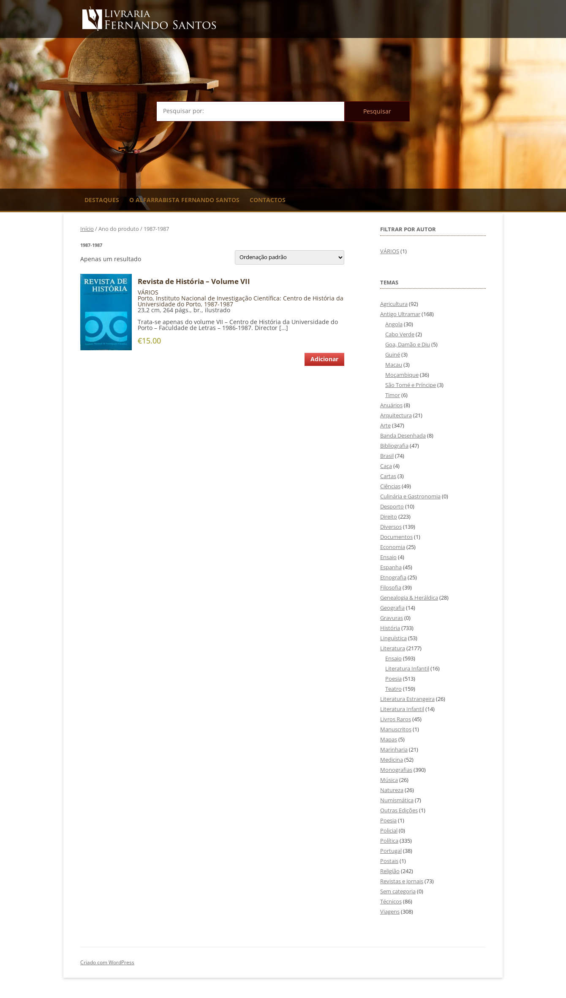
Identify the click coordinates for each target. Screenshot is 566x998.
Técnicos (391, 901)
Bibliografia (394, 445)
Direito (388, 516)
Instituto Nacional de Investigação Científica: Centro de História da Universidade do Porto (240, 301)
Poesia (393, 678)
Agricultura (394, 304)
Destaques (101, 200)
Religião (390, 871)
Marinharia (394, 749)
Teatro (393, 688)
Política (389, 840)
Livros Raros (395, 719)
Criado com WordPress (107, 962)
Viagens (390, 911)
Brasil (387, 456)
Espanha (391, 567)
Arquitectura (396, 415)
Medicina (391, 759)
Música (389, 780)
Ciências (390, 486)
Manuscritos (395, 729)
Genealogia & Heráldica (409, 597)
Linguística (393, 638)
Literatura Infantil (407, 668)
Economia (392, 547)
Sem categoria (398, 891)
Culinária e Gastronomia (410, 496)
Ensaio (388, 557)
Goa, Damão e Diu (407, 344)
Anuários (391, 405)
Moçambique (402, 375)
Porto (145, 298)
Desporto (392, 506)
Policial (388, 830)
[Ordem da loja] (289, 257)
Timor (392, 395)
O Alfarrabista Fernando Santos (184, 200)
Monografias (396, 770)
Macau (393, 364)
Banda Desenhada (403, 435)
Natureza (391, 790)
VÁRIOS (148, 292)
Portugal (391, 851)
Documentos (396, 537)
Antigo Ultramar (400, 314)
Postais (389, 861)
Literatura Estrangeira (407, 699)
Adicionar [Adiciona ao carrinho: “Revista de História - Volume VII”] (324, 359)
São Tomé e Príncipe (410, 385)
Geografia (392, 607)
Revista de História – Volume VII (194, 281)
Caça (386, 466)
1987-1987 (218, 304)
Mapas (388, 739)
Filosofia (390, 587)
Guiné (392, 354)
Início (87, 229)
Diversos (391, 526)
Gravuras (391, 618)
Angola (394, 324)
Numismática (397, 800)
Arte (385, 425)
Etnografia (393, 577)
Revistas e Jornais (401, 881)
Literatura (392, 648)
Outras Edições (399, 810)
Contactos (268, 200)
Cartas (388, 476)
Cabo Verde (399, 334)
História (390, 628)
